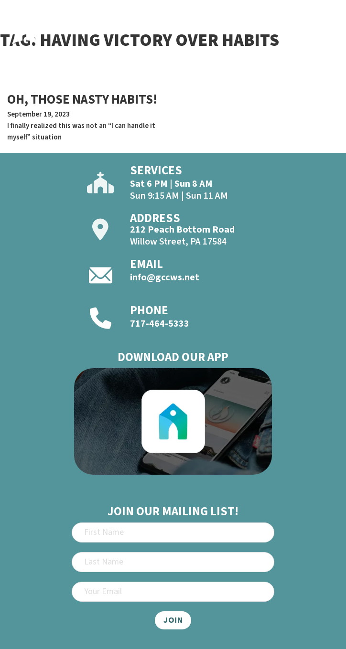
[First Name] (173, 532)
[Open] (327, 33)
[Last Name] (173, 562)
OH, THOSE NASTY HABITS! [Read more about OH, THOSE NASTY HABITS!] (82, 99)
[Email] (173, 592)
